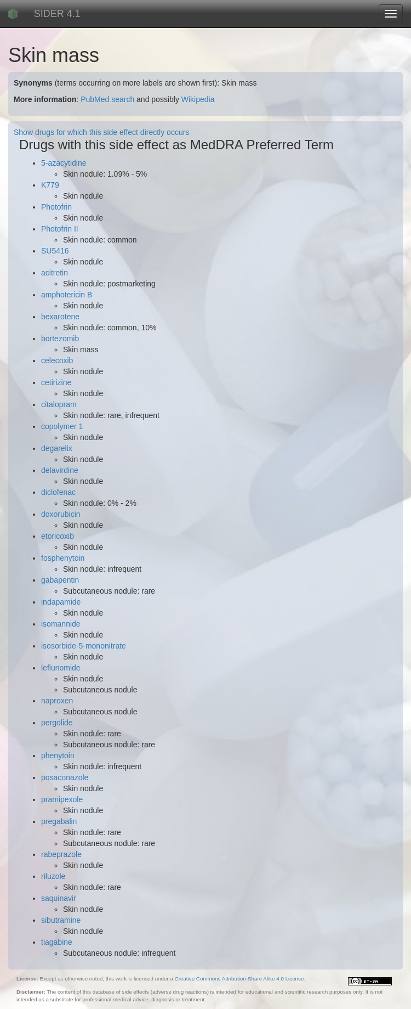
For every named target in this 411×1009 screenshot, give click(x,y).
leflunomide (61, 667)
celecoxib (57, 360)
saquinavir (58, 898)
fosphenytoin (62, 558)
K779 (50, 185)
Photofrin (56, 206)
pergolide (57, 722)
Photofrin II (59, 228)
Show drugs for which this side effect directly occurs (101, 132)
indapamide (61, 601)
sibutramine (61, 920)
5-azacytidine (64, 163)
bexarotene (60, 316)
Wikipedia (198, 99)
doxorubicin (61, 514)
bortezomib (60, 338)
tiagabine (56, 942)
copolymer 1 (62, 426)
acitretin (54, 272)
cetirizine (56, 382)
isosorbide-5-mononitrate (83, 645)
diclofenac (58, 492)
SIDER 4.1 (57, 13)
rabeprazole (61, 854)
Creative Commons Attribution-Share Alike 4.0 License (239, 979)
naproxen (57, 700)
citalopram (59, 404)
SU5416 (55, 250)
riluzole (53, 876)
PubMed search (107, 99)
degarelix (56, 448)
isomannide (61, 623)
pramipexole (62, 799)
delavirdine (59, 470)
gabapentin (60, 580)
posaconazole (64, 777)
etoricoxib (57, 536)
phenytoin (58, 755)
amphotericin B (66, 294)
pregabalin (59, 821)
